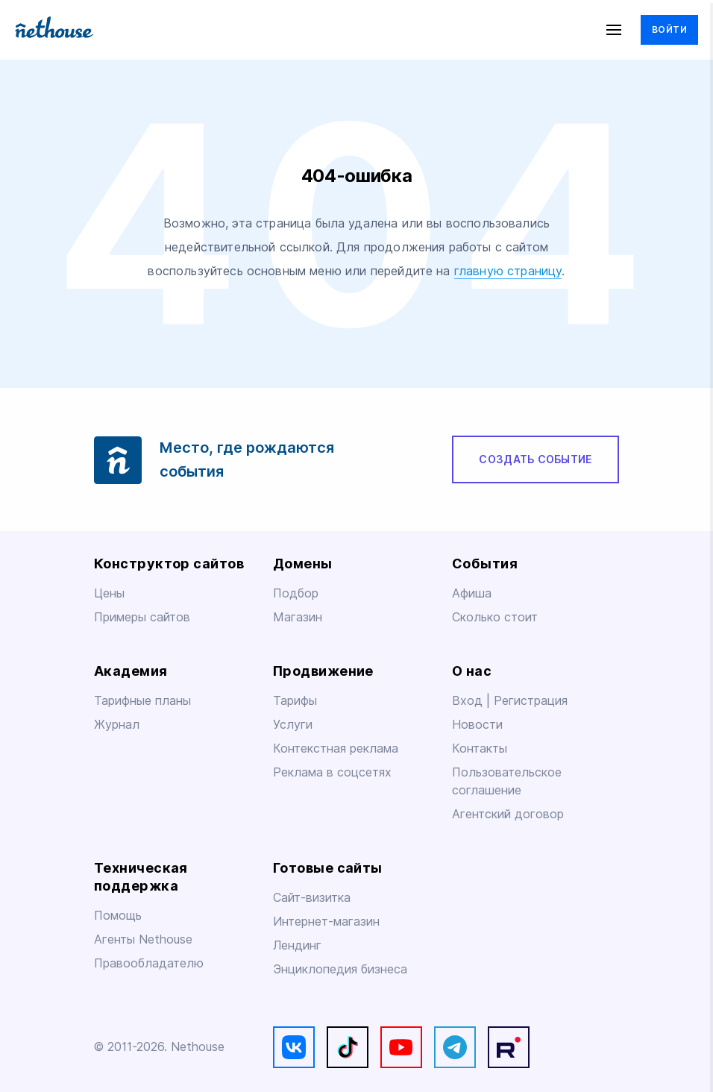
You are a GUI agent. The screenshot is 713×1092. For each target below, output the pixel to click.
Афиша (471, 593)
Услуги (292, 725)
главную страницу (508, 271)
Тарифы (295, 701)
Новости (477, 725)
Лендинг (297, 945)
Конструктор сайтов (169, 563)
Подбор (295, 593)
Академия (131, 671)
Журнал (116, 725)
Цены (109, 593)
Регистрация (531, 701)
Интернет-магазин (326, 921)
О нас (471, 671)
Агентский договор (508, 814)
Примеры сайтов (142, 617)
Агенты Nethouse (143, 939)
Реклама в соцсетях (332, 772)
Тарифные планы (142, 701)
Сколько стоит (495, 617)
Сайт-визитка (312, 898)
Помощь (118, 916)
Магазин (297, 617)
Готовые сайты (328, 868)
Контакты (479, 748)
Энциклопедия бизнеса (340, 969)
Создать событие (535, 459)
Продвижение (323, 671)
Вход (469, 701)
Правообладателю (149, 963)
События (485, 563)
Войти (669, 29)
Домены (303, 563)
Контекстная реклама (335, 748)
